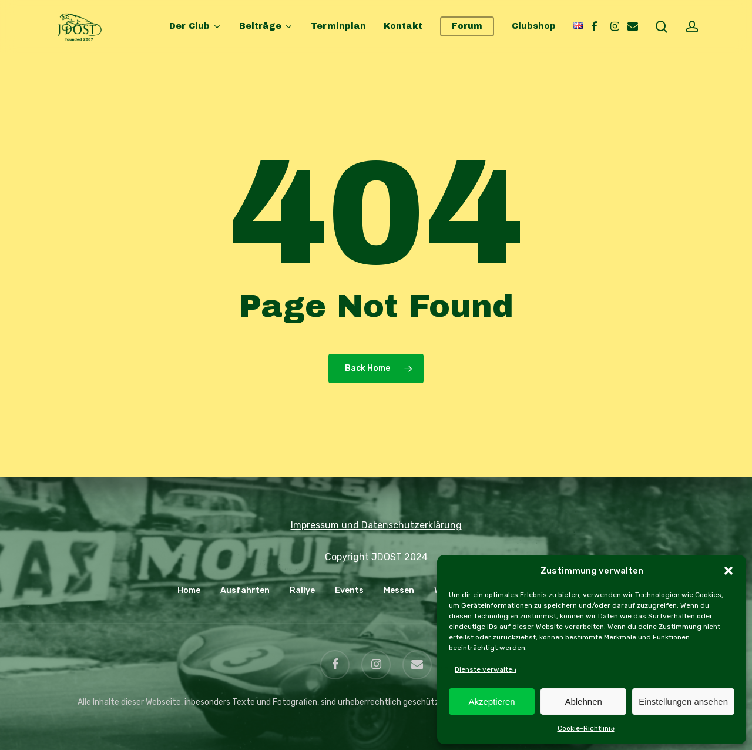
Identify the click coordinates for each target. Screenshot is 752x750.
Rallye (302, 590)
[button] (728, 571)
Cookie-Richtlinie (586, 728)
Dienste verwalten (485, 669)
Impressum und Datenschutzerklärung (376, 525)
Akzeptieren (491, 702)
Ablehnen (583, 702)
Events (349, 590)
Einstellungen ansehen (683, 702)
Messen (399, 590)
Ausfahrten (245, 590)
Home (188, 590)
